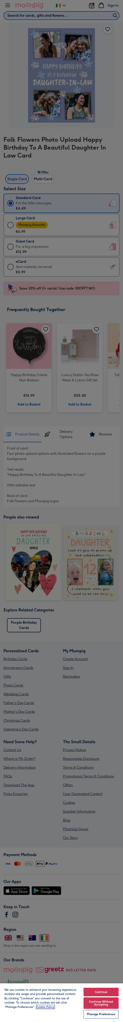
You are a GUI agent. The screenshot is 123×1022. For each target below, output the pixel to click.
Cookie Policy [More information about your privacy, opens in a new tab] (45, 1007)
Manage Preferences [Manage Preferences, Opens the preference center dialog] (101, 1014)
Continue (101, 992)
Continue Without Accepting (101, 1003)
